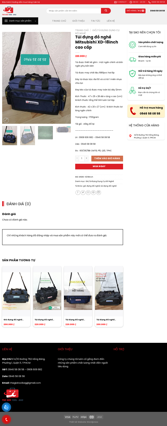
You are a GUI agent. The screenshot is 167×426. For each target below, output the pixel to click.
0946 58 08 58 (150, 113)
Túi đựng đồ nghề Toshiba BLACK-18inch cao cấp (46, 320)
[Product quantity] (82, 158)
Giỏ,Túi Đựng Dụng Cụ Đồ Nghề (100, 181)
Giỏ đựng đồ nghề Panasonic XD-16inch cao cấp (15, 320)
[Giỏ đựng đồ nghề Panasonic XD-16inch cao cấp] (16, 291)
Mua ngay (99, 166)
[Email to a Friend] (88, 192)
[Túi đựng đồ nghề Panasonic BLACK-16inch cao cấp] (109, 291)
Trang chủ (82, 30)
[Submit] (106, 11)
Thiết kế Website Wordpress (83, 422)
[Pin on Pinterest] (93, 192)
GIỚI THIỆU (78, 21)
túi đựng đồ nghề (109, 186)
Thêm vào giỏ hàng (107, 158)
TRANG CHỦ (59, 21)
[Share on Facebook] (78, 192)
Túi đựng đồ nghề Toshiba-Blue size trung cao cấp (77, 320)
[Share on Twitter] (83, 192)
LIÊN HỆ (111, 21)
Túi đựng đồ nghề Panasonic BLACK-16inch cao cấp (106, 320)
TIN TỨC (95, 21)
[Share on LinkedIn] (98, 192)
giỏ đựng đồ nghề (91, 186)
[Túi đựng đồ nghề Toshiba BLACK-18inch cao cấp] (47, 291)
